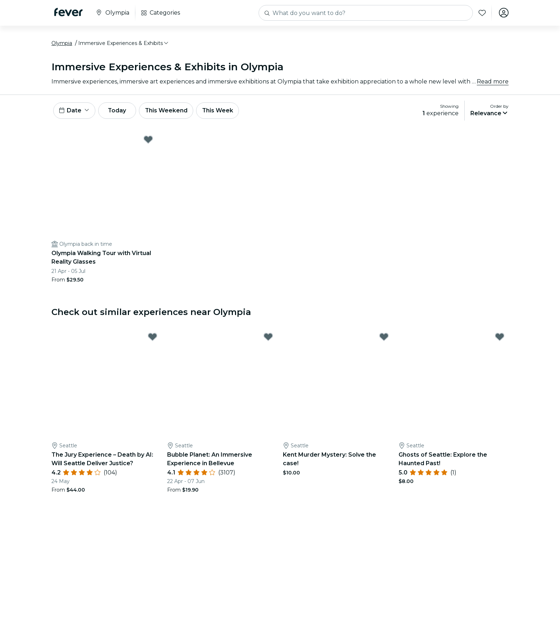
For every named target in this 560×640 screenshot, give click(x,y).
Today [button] (118, 111)
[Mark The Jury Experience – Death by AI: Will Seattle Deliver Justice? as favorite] (152, 338)
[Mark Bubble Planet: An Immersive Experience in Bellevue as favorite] (268, 338)
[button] (123, 43)
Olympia (61, 44)
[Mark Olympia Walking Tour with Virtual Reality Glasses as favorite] (148, 140)
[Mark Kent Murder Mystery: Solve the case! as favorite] (384, 338)
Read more (493, 81)
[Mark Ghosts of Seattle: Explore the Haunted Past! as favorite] (499, 338)
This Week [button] (221, 111)
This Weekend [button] (169, 111)
